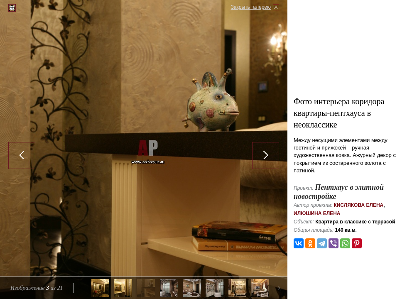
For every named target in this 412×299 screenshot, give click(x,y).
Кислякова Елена (358, 205)
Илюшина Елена (317, 213)
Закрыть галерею (251, 7)
